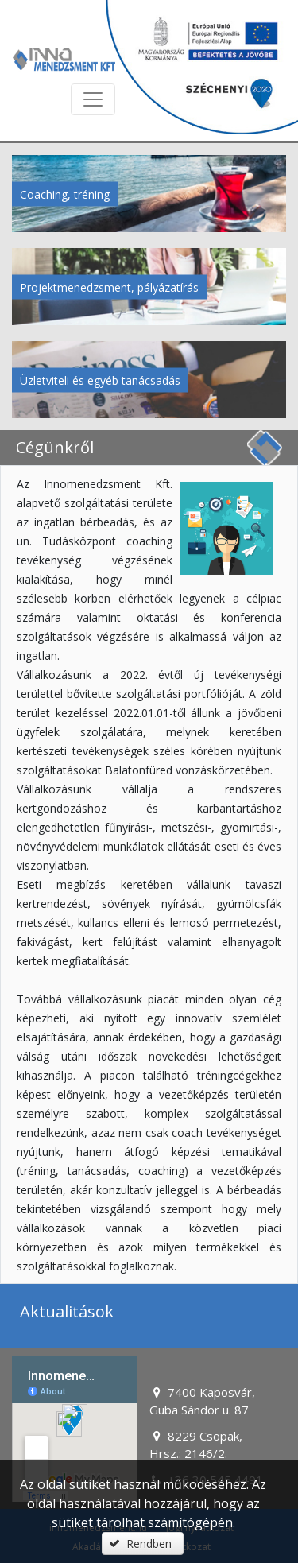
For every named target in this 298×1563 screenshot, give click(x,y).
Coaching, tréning (65, 193)
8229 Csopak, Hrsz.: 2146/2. (195, 1445)
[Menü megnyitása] (93, 99)
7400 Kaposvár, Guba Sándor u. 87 (202, 1401)
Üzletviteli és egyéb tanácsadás (100, 379)
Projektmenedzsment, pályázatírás (109, 286)
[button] (142, 1543)
